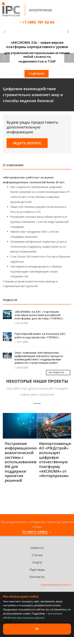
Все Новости (58, 372)
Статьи (37, 555)
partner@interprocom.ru (56, 585)
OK (37, 628)
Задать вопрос (27, 143)
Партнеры (37, 570)
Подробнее (36, 73)
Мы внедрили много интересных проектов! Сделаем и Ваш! (37, 527)
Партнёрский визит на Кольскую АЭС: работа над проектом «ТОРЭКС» (40, 335)
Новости (37, 548)
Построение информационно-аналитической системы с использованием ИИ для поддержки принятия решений (21, 462)
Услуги (37, 562)
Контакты (37, 577)
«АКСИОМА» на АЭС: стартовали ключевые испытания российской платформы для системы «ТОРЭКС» (39, 315)
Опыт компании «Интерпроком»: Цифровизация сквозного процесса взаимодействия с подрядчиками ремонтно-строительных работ (39, 358)
